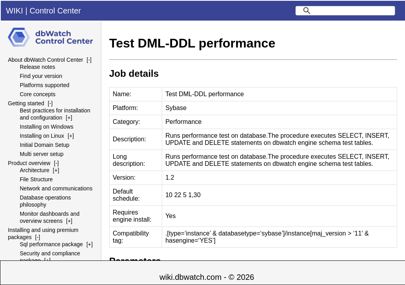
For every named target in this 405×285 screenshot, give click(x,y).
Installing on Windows (46, 127)
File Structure (36, 179)
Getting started (26, 103)
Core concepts (37, 94)
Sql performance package (51, 244)
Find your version (41, 76)
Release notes (37, 67)
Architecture (34, 170)
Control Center (55, 10)
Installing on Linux (42, 136)
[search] (345, 11)
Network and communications (56, 188)
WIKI (14, 10)
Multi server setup (41, 154)
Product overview (29, 163)
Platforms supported (44, 85)
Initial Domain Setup (44, 145)
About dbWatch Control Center (45, 60)
